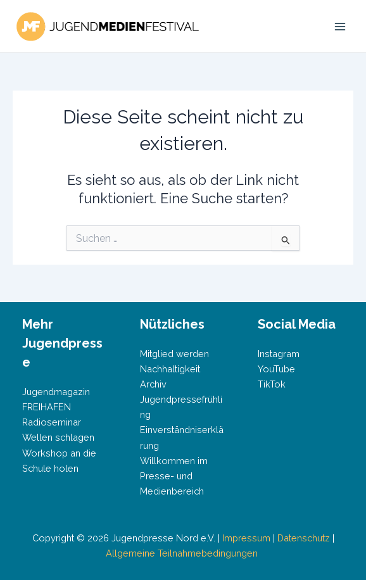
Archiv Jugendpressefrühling (181, 399)
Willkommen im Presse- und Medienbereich (174, 475)
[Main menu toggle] (340, 26)
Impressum (246, 538)
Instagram (279, 353)
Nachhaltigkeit (170, 368)
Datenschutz (303, 538)
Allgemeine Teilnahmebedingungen (183, 553)
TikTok (272, 384)
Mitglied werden (174, 353)
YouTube (276, 368)
